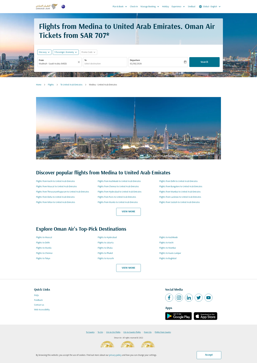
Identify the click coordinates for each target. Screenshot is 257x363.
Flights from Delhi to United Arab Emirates (178, 181)
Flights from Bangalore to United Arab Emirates (180, 186)
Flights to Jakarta (106, 243)
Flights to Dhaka (105, 248)
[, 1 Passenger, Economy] (64, 52)
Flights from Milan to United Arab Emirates (55, 202)
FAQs (36, 295)
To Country (90, 332)
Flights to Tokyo (43, 258)
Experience (179, 6)
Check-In (134, 6)
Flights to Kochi (166, 243)
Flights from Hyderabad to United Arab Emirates (119, 192)
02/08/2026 (136, 64)
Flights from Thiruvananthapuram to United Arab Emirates (62, 192)
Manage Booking (150, 6)
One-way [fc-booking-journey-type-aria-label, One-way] (43, 52)
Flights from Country (163, 332)
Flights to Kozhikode (168, 237)
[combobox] (58, 64)
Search (204, 62)
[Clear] (79, 62)
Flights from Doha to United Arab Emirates (55, 197)
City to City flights (113, 332)
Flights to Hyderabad (107, 237)
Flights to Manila (43, 248)
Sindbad (191, 6)
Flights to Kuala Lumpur (170, 253)
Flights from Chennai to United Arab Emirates (118, 186)
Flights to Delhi (43, 243)
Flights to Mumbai (167, 248)
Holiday (165, 6)
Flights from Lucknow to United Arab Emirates (180, 197)
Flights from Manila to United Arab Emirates (118, 202)
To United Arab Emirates (71, 85)
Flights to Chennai (44, 253)
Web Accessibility (42, 309)
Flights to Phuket (105, 253)
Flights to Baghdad (167, 258)
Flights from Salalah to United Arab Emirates (179, 202)
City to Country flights (132, 332)
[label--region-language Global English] (210, 6)
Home (38, 85)
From (41, 60)
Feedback (38, 300)
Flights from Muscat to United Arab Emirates (56, 186)
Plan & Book (121, 6)
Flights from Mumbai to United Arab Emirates (180, 192)
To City (100, 332)
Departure (135, 60)
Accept (209, 355)
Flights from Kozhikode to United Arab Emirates (119, 181)
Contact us (39, 305)
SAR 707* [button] (94, 36)
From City (148, 332)
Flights (51, 85)
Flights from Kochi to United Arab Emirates (55, 181)
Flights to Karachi (106, 258)
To (85, 60)
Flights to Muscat (44, 237)
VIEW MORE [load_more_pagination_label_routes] (128, 211)
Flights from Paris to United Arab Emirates (117, 197)
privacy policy (115, 355)
